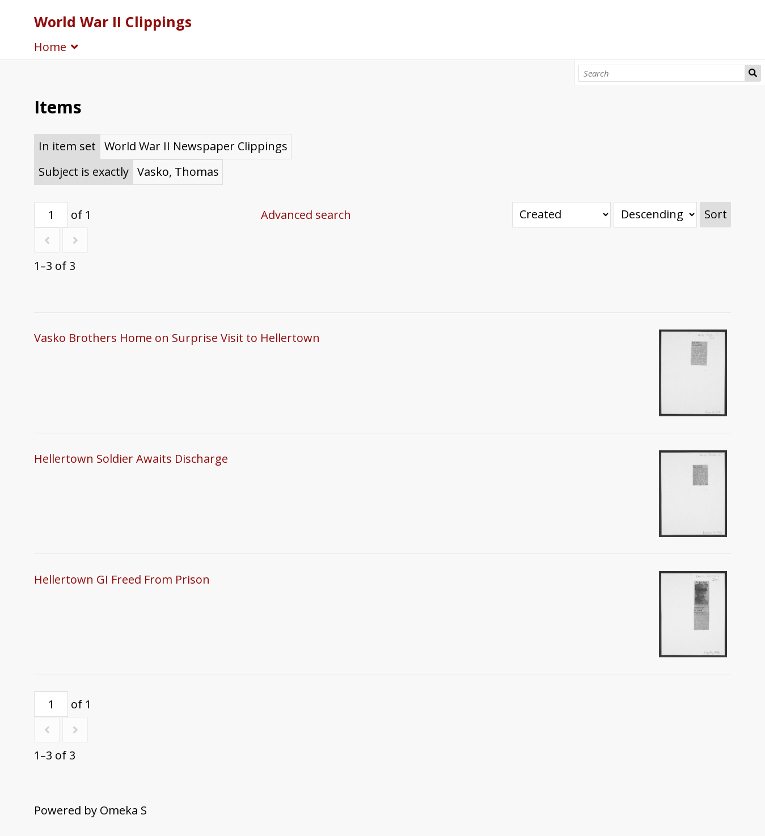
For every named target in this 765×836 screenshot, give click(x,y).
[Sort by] (561, 214)
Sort (715, 214)
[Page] (51, 214)
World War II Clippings (113, 21)
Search (752, 73)
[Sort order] (655, 214)
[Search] (661, 73)
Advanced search (306, 214)
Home (50, 46)
